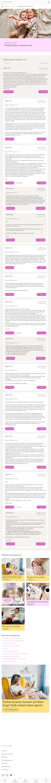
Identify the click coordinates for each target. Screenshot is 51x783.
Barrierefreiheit (5, 769)
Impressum (4, 750)
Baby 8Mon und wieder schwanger (11, 646)
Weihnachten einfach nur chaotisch (11, 656)
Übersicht (7, 63)
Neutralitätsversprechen (7, 754)
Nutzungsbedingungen (7, 760)
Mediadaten (4, 757)
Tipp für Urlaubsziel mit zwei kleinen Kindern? (14, 641)
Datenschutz (5, 763)
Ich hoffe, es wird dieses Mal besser (11, 638)
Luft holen (5, 648)
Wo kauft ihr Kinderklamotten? (10, 651)
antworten (10, 139)
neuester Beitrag (44, 63)
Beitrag (16, 105)
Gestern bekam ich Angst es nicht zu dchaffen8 (14, 658)
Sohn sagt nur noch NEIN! (9, 643)
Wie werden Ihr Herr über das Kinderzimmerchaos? (15, 653)
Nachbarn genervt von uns (9, 661)
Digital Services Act (6, 766)
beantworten (9, 91)
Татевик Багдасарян (47, 36)
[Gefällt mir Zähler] (43, 91)
